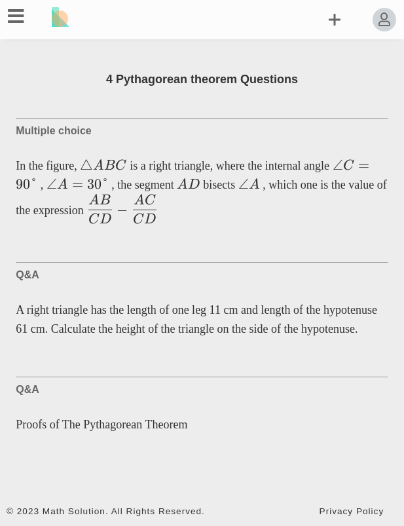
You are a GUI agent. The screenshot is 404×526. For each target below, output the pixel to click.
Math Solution (74, 511)
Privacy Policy (352, 511)
